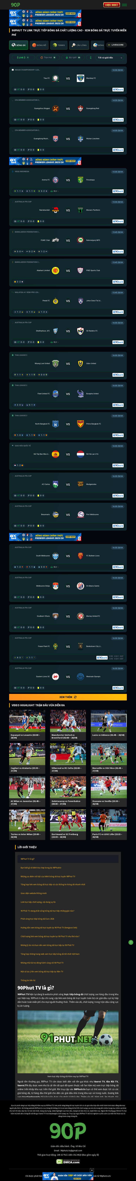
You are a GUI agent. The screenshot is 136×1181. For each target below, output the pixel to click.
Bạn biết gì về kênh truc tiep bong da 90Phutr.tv (41, 867)
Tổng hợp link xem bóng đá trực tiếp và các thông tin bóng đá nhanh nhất (53, 884)
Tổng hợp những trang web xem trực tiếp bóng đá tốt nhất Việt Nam (50, 954)
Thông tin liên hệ (28, 980)
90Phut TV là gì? (28, 859)
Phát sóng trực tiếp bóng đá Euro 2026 (37, 918)
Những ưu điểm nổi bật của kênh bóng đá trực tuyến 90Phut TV (48, 876)
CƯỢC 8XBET (111, 5)
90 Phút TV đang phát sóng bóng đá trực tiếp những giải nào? (47, 910)
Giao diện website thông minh (34, 893)
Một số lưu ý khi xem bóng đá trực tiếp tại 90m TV (42, 971)
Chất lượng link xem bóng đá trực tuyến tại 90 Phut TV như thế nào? (50, 936)
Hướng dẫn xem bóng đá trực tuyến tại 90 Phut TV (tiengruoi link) (49, 927)
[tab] (18, 45)
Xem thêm (68, 697)
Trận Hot (48, 57)
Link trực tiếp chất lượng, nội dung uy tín (38, 902)
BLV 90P (73, 57)
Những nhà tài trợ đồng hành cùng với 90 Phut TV (42, 962)
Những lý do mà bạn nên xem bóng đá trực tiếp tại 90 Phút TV (47, 945)
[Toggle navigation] (124, 4)
